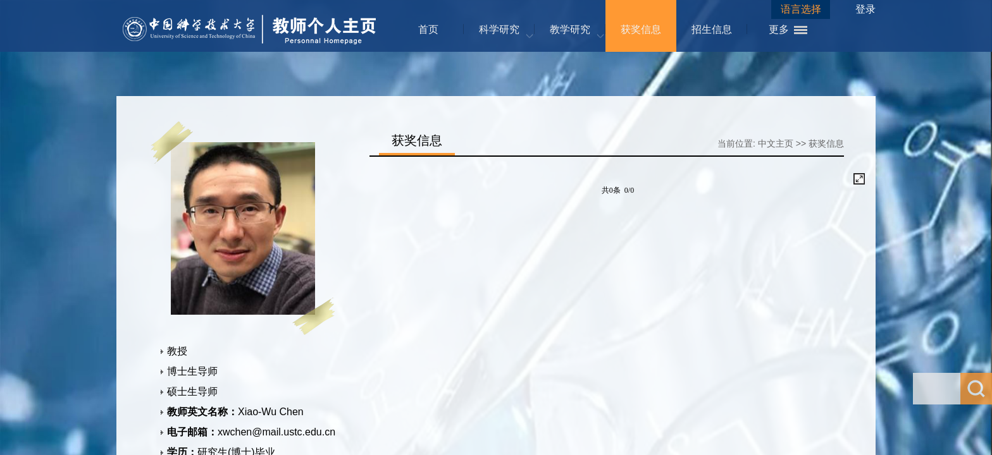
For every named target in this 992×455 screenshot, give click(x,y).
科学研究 (499, 29)
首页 (428, 29)
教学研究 (570, 29)
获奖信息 (641, 29)
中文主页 (775, 143)
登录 (865, 9)
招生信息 (711, 29)
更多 (779, 29)
